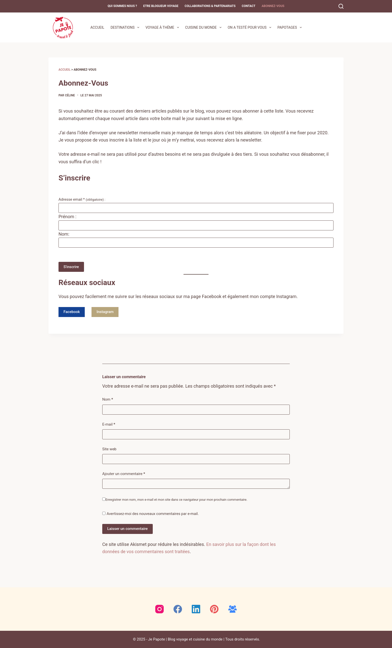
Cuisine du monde (204, 27)
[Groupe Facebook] (232, 609)
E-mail (108, 424)
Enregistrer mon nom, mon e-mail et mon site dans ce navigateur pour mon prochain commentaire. (176, 499)
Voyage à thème (163, 27)
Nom (107, 399)
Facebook (72, 312)
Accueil (97, 27)
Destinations (125, 27)
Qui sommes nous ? (122, 6)
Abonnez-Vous (273, 6)
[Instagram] (159, 609)
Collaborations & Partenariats (210, 6)
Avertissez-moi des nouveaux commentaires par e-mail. (152, 513)
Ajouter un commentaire (123, 474)
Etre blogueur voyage (160, 6)
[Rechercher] (341, 6)
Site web (109, 449)
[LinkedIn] (196, 609)
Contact (248, 6)
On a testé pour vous (250, 27)
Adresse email (82, 199)
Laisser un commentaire (127, 528)
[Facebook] (178, 609)
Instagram (105, 312)
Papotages (291, 27)
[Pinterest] (214, 609)
